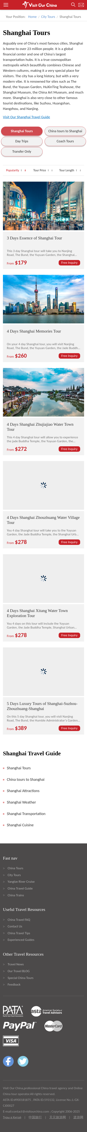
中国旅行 (35, 1117)
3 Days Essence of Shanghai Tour (34, 238)
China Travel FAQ (19, 920)
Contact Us (15, 926)
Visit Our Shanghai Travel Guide (26, 117)
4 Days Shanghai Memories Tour (34, 331)
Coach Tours (65, 141)
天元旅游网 (57, 1117)
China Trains (16, 895)
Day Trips (21, 141)
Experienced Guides (21, 940)
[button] (43, 5)
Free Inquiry (69, 263)
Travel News (16, 964)
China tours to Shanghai (65, 131)
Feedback (14, 984)
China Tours (15, 868)
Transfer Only (21, 151)
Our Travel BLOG (19, 971)
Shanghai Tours (22, 131)
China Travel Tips (19, 933)
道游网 (78, 1117)
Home (32, 17)
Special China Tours (20, 978)
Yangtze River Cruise (21, 882)
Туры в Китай (12, 1117)
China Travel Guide (20, 888)
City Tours (48, 17)
